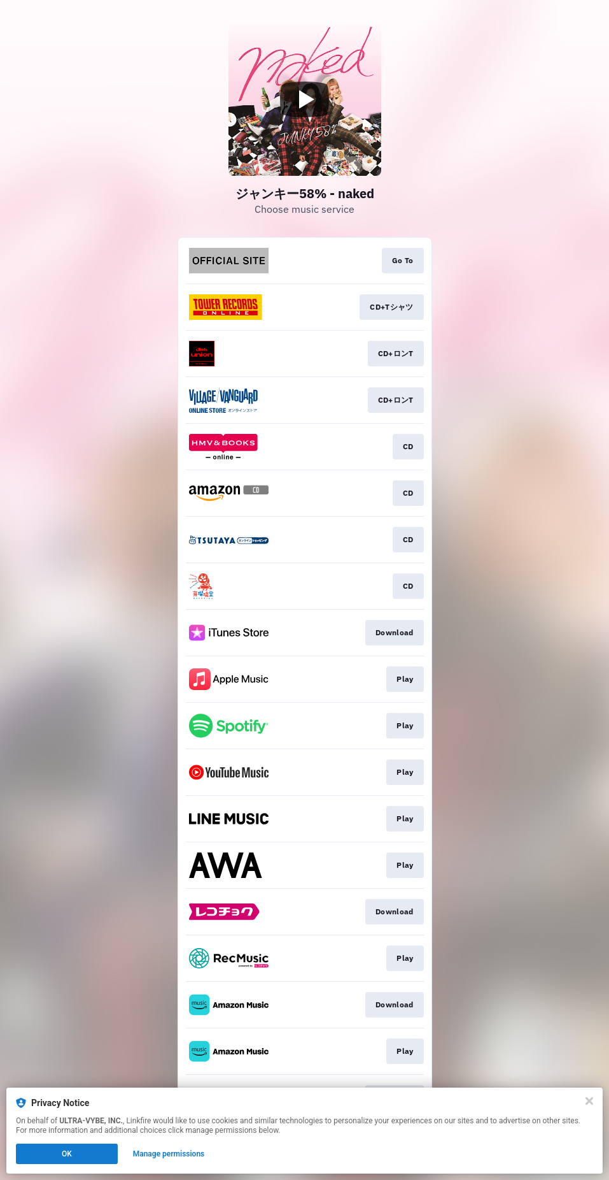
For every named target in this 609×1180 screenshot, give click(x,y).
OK (67, 1153)
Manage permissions (169, 1153)
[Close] (589, 1101)
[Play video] (305, 99)
